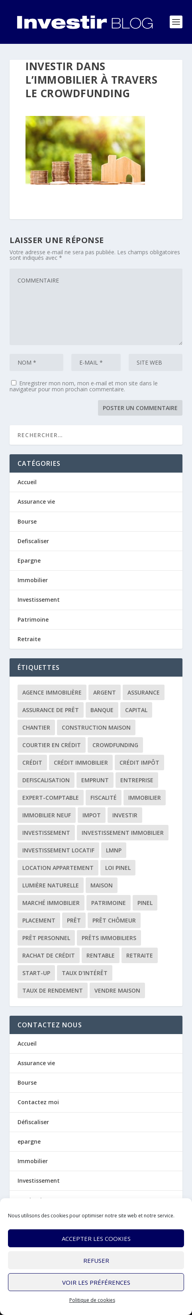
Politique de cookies (92, 1300)
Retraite (29, 639)
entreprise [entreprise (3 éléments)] (136, 780)
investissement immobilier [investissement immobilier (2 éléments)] (123, 832)
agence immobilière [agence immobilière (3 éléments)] (52, 692)
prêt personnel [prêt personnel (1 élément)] (46, 938)
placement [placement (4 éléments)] (38, 920)
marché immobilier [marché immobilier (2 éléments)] (51, 903)
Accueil (27, 482)
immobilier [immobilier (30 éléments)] (144, 797)
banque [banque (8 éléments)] (102, 710)
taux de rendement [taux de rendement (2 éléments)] (52, 990)
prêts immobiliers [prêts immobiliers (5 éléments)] (109, 938)
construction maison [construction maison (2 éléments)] (96, 727)
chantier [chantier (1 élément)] (36, 727)
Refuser (96, 1260)
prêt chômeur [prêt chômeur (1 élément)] (114, 920)
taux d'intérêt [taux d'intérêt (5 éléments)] (85, 973)
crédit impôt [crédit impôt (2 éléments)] (139, 762)
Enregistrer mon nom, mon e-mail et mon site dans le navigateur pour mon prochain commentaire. (84, 386)
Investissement (39, 599)
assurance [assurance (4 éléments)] (143, 692)
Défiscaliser (33, 1122)
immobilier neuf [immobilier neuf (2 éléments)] (46, 815)
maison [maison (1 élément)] (101, 885)
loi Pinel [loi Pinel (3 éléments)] (118, 867)
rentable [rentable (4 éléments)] (100, 955)
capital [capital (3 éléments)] (136, 710)
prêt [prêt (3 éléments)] (74, 920)
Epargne (29, 560)
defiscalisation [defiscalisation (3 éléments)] (46, 780)
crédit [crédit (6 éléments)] (32, 762)
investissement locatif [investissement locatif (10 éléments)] (58, 850)
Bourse (27, 521)
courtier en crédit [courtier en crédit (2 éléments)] (51, 745)
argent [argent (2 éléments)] (104, 692)
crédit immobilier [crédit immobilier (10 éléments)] (81, 762)
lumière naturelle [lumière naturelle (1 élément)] (50, 885)
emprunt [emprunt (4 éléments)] (95, 780)
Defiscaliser (33, 541)
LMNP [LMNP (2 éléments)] (113, 850)
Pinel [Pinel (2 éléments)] (145, 903)
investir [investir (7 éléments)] (124, 815)
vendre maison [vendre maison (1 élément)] (117, 990)
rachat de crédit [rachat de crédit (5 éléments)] (48, 955)
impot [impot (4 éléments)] (91, 815)
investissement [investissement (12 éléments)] (46, 832)
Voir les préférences (96, 1282)
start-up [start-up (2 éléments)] (36, 973)
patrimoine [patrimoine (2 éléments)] (108, 903)
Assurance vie (36, 501)
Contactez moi (38, 1102)
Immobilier (33, 580)
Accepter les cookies (96, 1238)
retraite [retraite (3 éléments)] (139, 955)
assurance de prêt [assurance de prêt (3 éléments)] (50, 710)
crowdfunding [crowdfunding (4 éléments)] (115, 745)
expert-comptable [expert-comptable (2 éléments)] (50, 797)
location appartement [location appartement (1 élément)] (58, 867)
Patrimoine (33, 619)
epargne (29, 1141)
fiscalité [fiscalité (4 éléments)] (103, 797)
